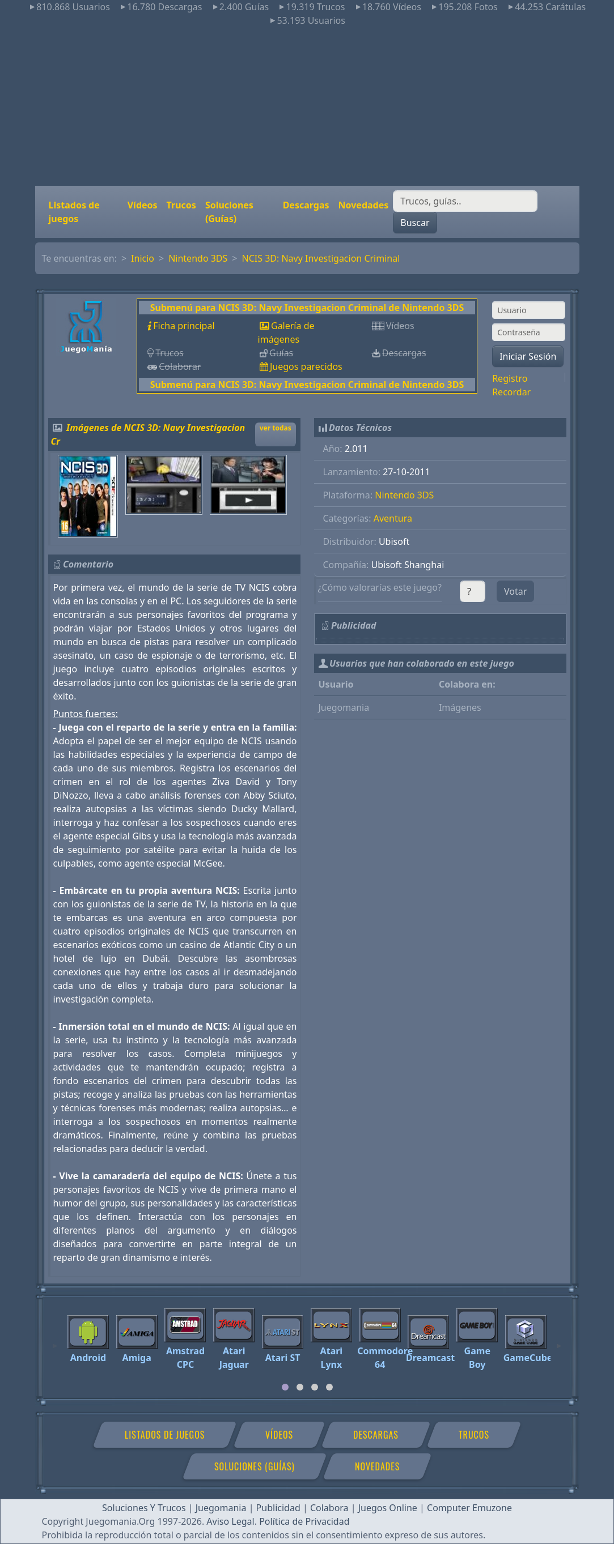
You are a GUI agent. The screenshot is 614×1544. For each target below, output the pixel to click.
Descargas (306, 205)
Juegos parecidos (306, 366)
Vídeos (143, 205)
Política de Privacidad (304, 1521)
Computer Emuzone (469, 1508)
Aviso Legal (230, 1521)
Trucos (181, 205)
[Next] (559, 1340)
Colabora (329, 1508)
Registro (509, 378)
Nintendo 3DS (197, 258)
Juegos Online (387, 1508)
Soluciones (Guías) (229, 212)
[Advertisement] (307, 106)
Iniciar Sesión (527, 356)
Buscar (414, 222)
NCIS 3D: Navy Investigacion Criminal (321, 258)
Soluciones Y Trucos (144, 1508)
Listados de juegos (74, 212)
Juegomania (221, 1508)
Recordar (511, 392)
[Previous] (55, 1340)
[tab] (285, 1387)
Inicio (142, 258)
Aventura (393, 518)
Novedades (363, 205)
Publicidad (278, 1508)
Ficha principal (183, 325)
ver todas (275, 428)
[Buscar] (465, 201)
